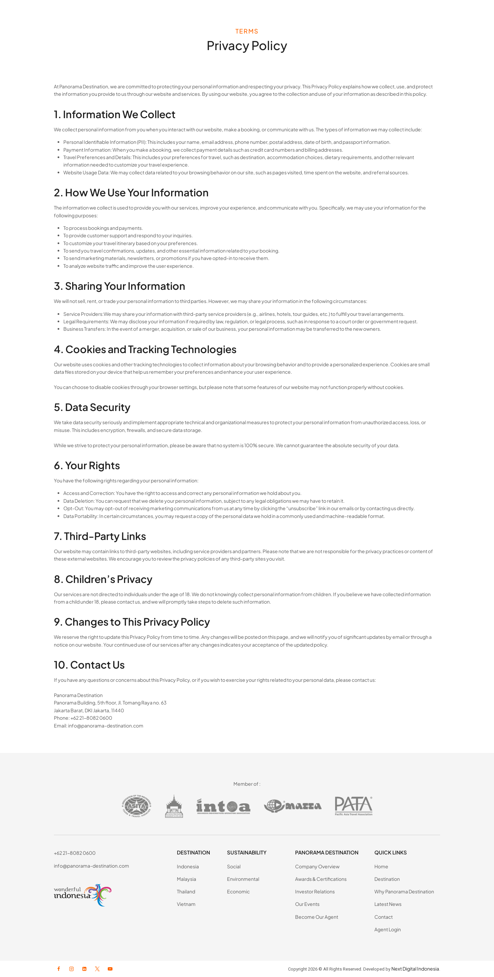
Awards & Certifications (321, 879)
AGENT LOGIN (461, 13)
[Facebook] (58, 969)
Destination (387, 879)
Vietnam (186, 904)
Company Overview (317, 866)
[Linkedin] (84, 969)
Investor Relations (315, 891)
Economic (238, 891)
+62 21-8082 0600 (75, 853)
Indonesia (188, 866)
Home (381, 866)
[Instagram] (71, 969)
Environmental (243, 879)
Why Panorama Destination (404, 891)
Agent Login (387, 929)
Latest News (380, 13)
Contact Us (415, 13)
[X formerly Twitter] (97, 969)
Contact (383, 917)
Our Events (307, 904)
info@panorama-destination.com (91, 866)
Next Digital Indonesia (415, 968)
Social (234, 866)
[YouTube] (110, 969)
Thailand (186, 891)
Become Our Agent (316, 917)
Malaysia (186, 879)
